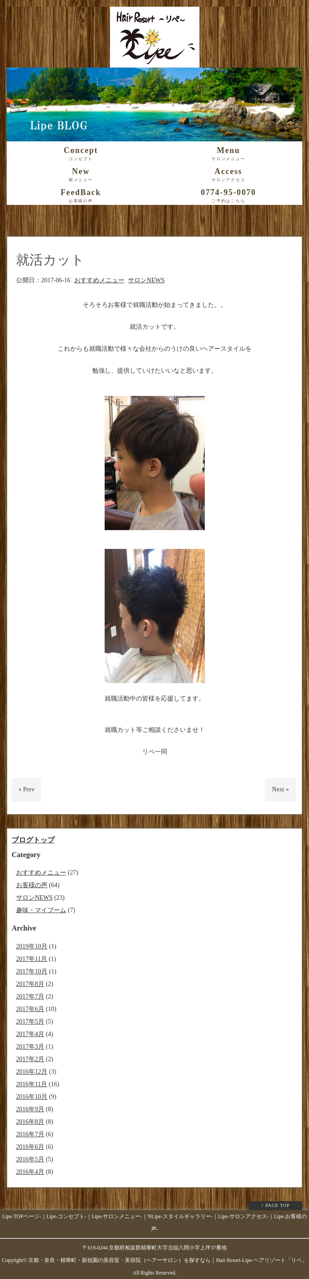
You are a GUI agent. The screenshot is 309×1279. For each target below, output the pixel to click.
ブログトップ (33, 840)
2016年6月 (30, 1146)
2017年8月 (30, 984)
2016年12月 (31, 1071)
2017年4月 (30, 1034)
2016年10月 (31, 1096)
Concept (81, 154)
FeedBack (81, 196)
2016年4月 (30, 1172)
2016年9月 (30, 1109)
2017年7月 (30, 996)
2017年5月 (30, 1021)
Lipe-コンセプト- (66, 1217)
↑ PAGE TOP (275, 1205)
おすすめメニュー (99, 280)
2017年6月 (30, 1009)
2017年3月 (30, 1046)
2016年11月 (31, 1084)
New (81, 175)
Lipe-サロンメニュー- (117, 1217)
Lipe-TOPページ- (21, 1217)
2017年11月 (31, 959)
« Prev (26, 789)
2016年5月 (30, 1159)
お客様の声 (31, 885)
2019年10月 (31, 946)
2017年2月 (30, 1059)
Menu (229, 154)
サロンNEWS (146, 280)
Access (229, 175)
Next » (280, 789)
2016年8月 (30, 1121)
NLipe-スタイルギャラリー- (180, 1217)
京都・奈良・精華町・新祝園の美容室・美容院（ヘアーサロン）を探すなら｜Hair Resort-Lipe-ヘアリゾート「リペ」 (167, 1260)
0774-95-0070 (229, 196)
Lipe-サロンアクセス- (243, 1217)
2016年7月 (30, 1134)
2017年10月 (31, 971)
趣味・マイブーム (41, 910)
